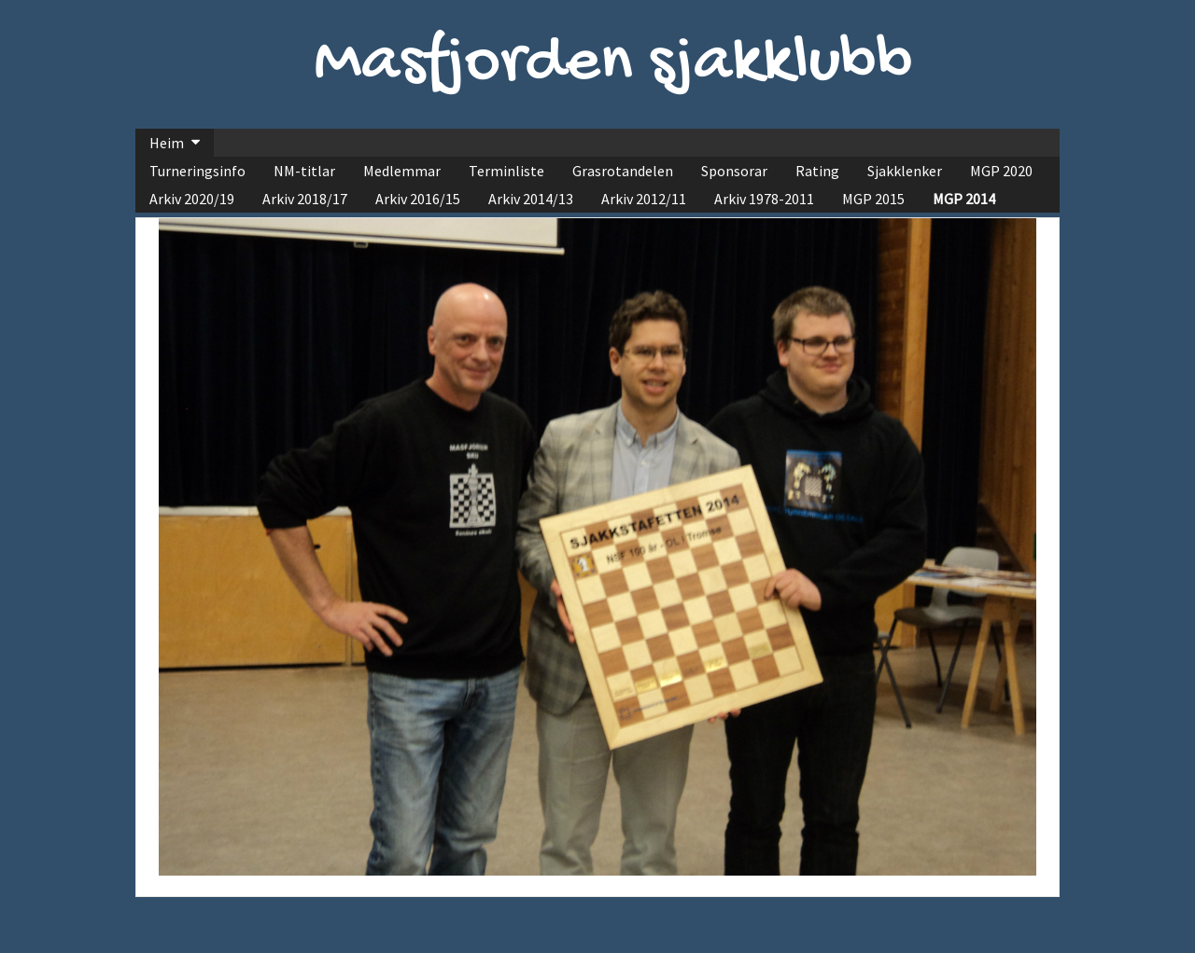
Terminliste (506, 170)
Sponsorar (734, 170)
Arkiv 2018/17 (304, 198)
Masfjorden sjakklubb (613, 64)
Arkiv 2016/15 (417, 198)
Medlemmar (402, 170)
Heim (166, 142)
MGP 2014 (964, 198)
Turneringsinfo (197, 170)
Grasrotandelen (622, 170)
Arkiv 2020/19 (191, 198)
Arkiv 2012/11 (643, 198)
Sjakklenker (904, 170)
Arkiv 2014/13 (530, 198)
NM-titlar (304, 170)
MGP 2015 (873, 198)
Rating (817, 170)
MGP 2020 (1001, 170)
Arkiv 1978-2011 (764, 198)
